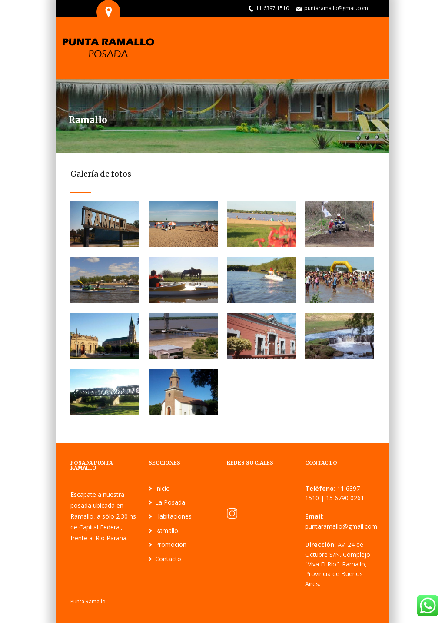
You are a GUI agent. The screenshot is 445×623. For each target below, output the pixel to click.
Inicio (162, 488)
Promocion (170, 544)
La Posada (170, 502)
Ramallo (166, 530)
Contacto (168, 559)
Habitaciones (173, 516)
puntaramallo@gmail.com (336, 8)
